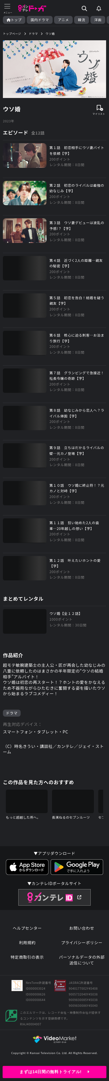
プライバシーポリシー (82, 942)
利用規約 (27, 942)
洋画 (97, 19)
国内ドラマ (40, 19)
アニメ (63, 19)
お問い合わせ (81, 928)
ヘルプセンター (27, 928)
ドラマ (12, 713)
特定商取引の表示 (27, 957)
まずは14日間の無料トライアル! (54, 1071)
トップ (14, 19)
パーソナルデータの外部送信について (82, 960)
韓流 (81, 19)
